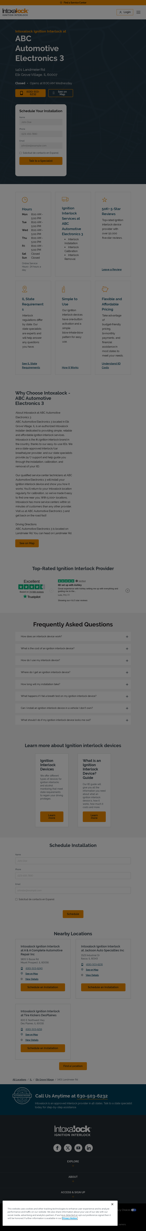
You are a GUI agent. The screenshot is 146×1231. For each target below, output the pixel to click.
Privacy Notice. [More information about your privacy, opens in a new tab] (69, 1218)
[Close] (112, 1204)
